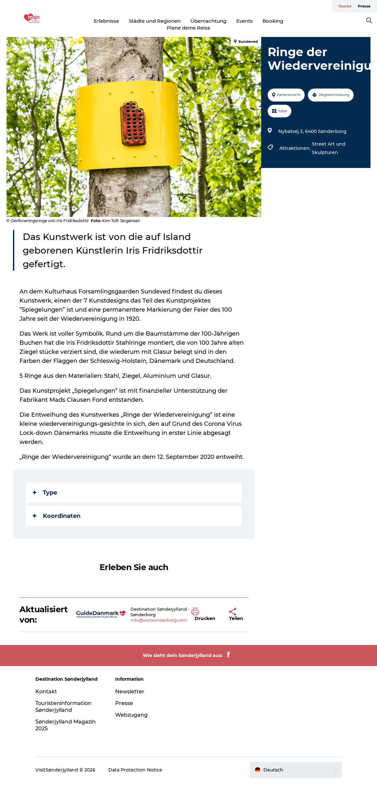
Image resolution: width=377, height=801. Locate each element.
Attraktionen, (295, 148)
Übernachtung (208, 21)
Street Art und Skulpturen (329, 148)
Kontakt (46, 691)
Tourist (344, 6)
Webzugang (131, 715)
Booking (272, 21)
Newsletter (129, 691)
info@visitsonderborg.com (158, 620)
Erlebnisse (106, 21)
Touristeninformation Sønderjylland (63, 706)
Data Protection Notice (135, 770)
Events (244, 21)
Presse (364, 6)
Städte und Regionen (155, 21)
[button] (205, 614)
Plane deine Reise (188, 28)
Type (45, 492)
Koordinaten (56, 516)
